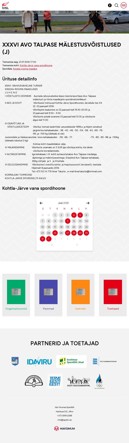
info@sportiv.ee (65, 420)
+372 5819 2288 (64, 416)
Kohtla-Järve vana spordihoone (36, 65)
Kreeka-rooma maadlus (25, 68)
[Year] (67, 203)
